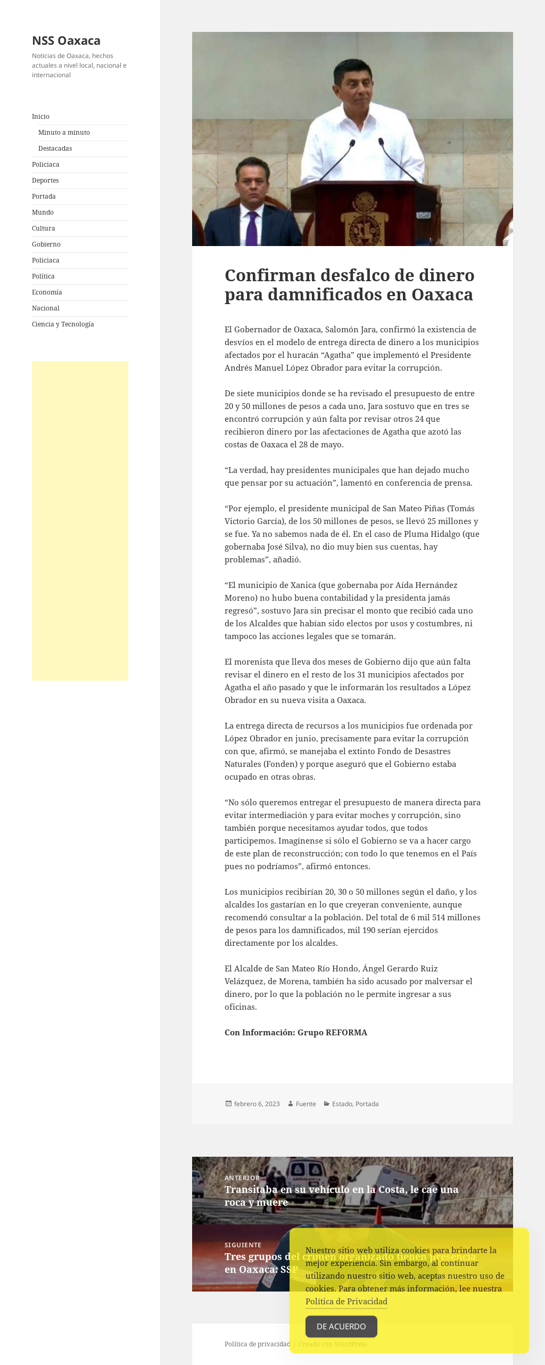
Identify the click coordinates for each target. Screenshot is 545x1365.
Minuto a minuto (64, 132)
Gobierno (46, 244)
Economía (47, 292)
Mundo (43, 212)
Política (43, 276)
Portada (44, 196)
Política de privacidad (258, 1343)
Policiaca (46, 164)
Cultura (43, 228)
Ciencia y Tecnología (63, 324)
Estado (342, 1103)
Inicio (40, 116)
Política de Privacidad (346, 1309)
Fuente (306, 1103)
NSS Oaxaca (66, 40)
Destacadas (55, 148)
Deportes (45, 180)
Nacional (46, 308)
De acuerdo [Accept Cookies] (341, 1334)
